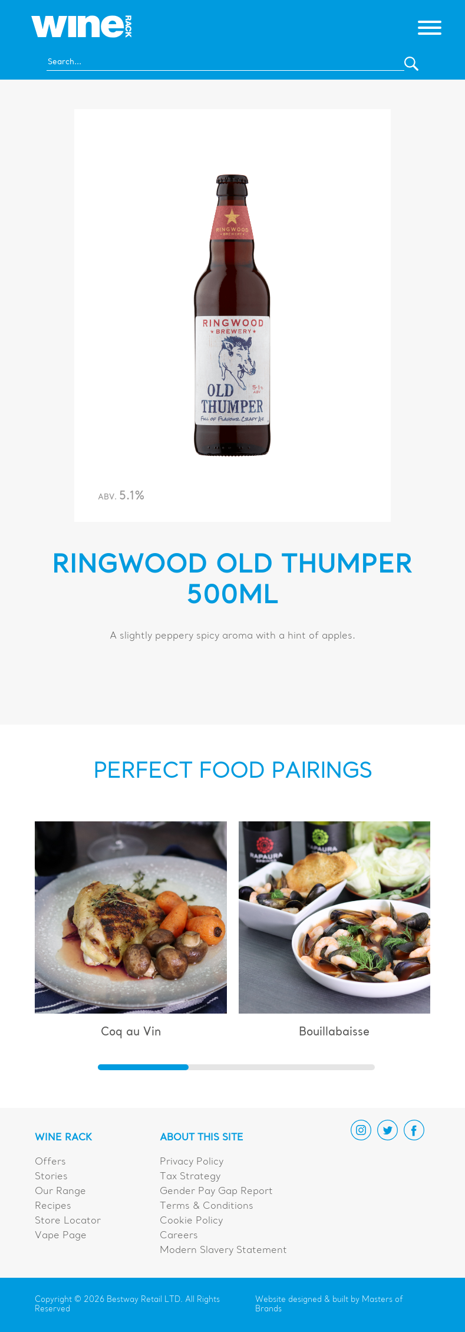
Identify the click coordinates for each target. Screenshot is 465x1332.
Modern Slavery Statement (223, 1250)
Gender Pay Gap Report (216, 1191)
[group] (131, 935)
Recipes (53, 1206)
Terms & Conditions (206, 1206)
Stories (51, 1177)
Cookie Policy (191, 1221)
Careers (179, 1236)
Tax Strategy (190, 1177)
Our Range (60, 1191)
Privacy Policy (191, 1162)
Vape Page (61, 1236)
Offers (50, 1162)
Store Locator (68, 1221)
